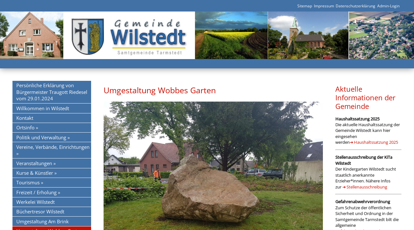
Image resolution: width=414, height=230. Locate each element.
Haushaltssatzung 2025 (376, 142)
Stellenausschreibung (367, 187)
